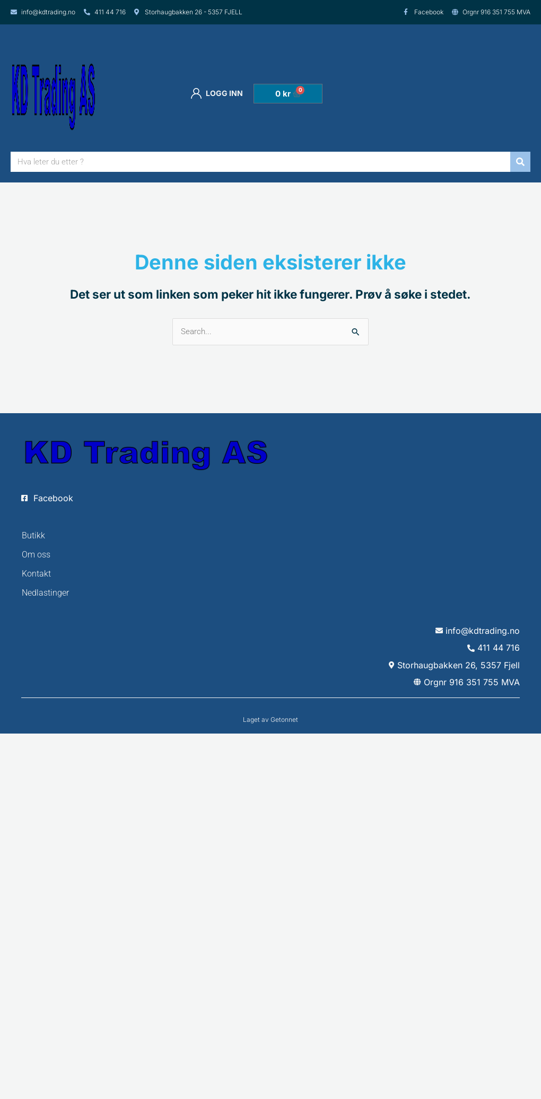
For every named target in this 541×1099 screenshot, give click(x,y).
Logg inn (217, 93)
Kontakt (36, 574)
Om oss (36, 555)
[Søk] (520, 162)
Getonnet (284, 719)
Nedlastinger (45, 593)
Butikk (33, 535)
